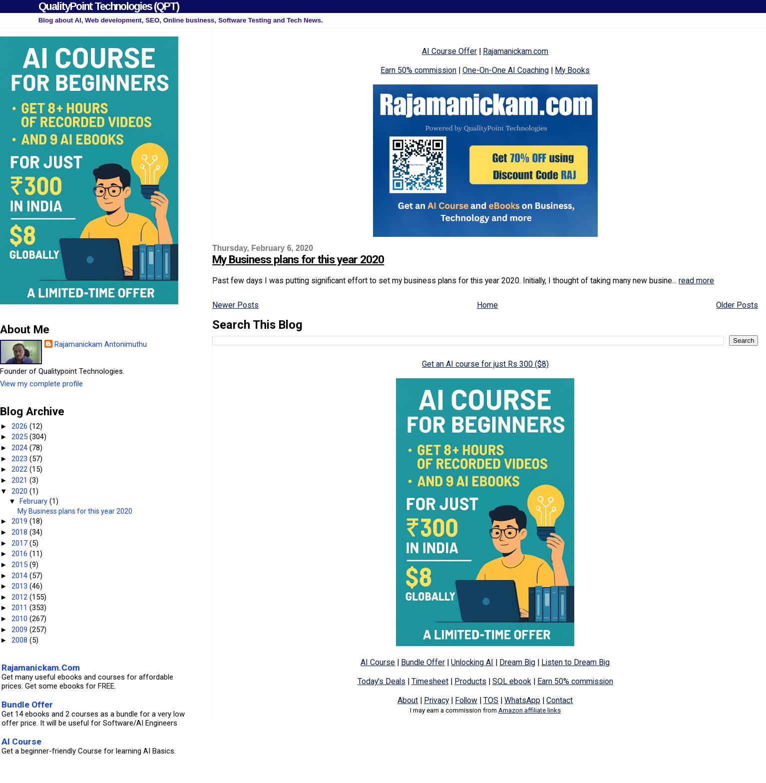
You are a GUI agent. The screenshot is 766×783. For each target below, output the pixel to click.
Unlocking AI (472, 662)
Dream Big (517, 662)
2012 (20, 597)
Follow (466, 700)
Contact (559, 700)
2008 (20, 640)
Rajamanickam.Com (40, 668)
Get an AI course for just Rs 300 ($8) (485, 364)
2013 (20, 586)
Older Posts (737, 305)
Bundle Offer (423, 662)
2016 (20, 553)
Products (470, 681)
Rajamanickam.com (515, 51)
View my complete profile (41, 383)
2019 (20, 521)
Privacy (436, 700)
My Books (572, 70)
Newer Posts (235, 305)
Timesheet (429, 681)
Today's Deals (381, 681)
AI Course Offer (449, 51)
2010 (20, 618)
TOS (490, 700)
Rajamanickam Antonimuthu (100, 344)
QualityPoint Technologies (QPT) (108, 6)
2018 (20, 532)
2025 (20, 436)
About (407, 700)
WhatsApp (522, 700)
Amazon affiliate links (529, 710)
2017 (20, 543)
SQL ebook (511, 681)
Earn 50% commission (418, 70)
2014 (20, 575)
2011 (20, 607)
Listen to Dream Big (575, 662)
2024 (20, 447)
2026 (20, 426)
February (34, 501)
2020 (20, 491)
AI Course (378, 662)
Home (487, 305)
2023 (20, 458)
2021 (20, 480)
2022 (20, 469)
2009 (20, 629)
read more (696, 280)
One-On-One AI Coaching (505, 70)
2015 (20, 564)
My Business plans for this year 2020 (298, 259)
